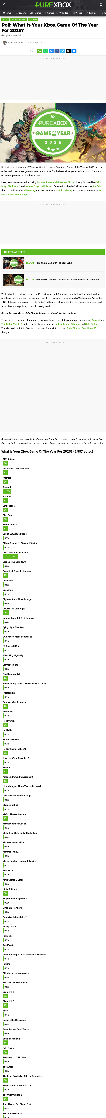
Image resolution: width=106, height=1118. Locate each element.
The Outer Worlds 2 (11, 324)
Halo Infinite (64, 190)
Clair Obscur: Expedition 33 (81, 328)
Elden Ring (29, 190)
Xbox (5, 19)
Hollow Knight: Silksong (67, 324)
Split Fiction (91, 324)
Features (33, 19)
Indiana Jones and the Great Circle (55, 182)
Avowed (96, 320)
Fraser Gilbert (17, 42)
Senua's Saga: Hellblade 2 (39, 186)
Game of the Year (18, 19)
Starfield (96, 186)
